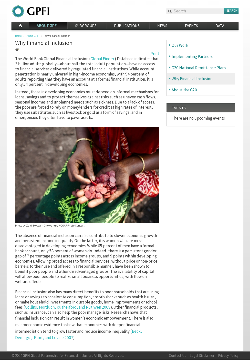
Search (232, 11)
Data (220, 25)
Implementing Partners (192, 56)
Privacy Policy (228, 355)
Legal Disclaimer (202, 355)
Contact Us (177, 355)
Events (191, 25)
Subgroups (85, 25)
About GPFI (47, 25)
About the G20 (184, 90)
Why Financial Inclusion (192, 78)
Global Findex (103, 58)
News (162, 25)
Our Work (180, 45)
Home (20, 26)
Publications (127, 25)
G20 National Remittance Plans (199, 67)
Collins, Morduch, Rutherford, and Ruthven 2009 (68, 307)
